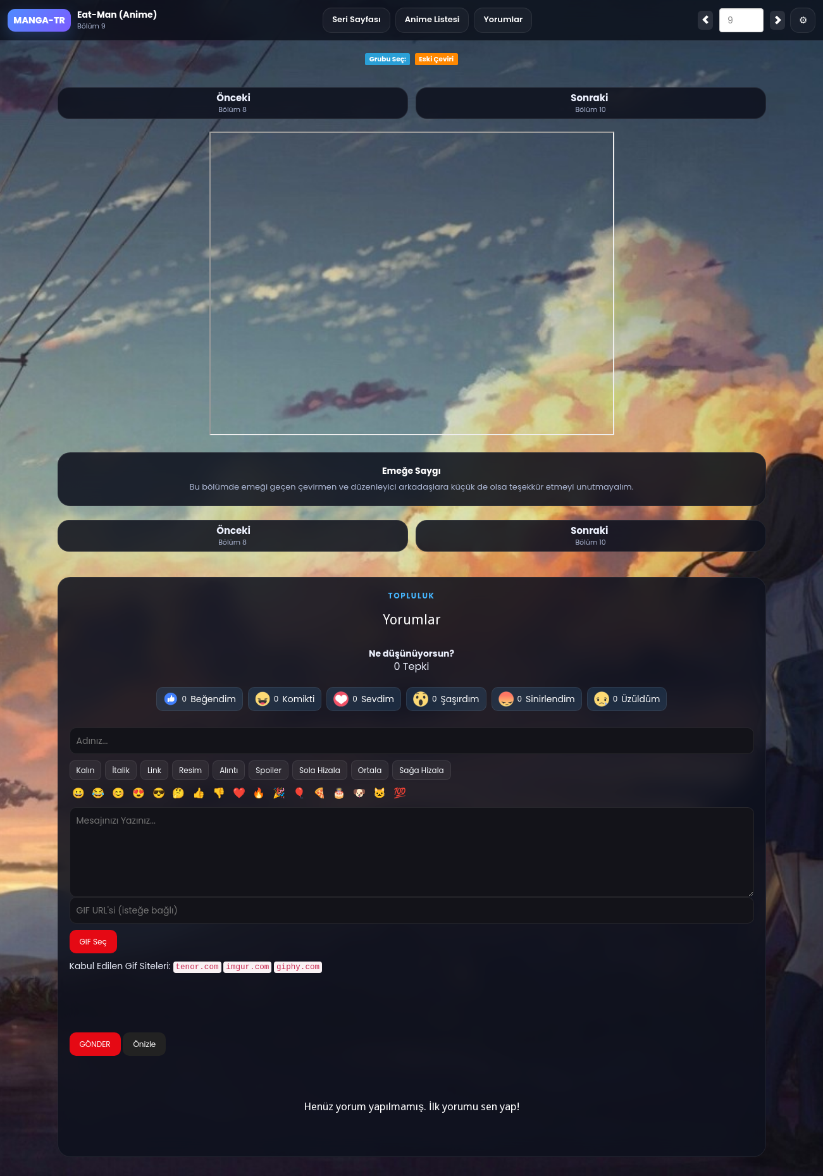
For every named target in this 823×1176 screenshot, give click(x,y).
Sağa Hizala (421, 770)
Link (154, 770)
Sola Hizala (319, 770)
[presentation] (166, 1003)
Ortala (369, 770)
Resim (190, 770)
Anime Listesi (432, 19)
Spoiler (269, 770)
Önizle (144, 1042)
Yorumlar (503, 19)
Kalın (86, 770)
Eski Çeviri (436, 59)
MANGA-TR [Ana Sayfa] (39, 20)
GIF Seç (93, 941)
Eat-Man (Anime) (117, 14)
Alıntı (229, 770)
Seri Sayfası (356, 19)
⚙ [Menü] (803, 20)
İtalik (121, 770)
